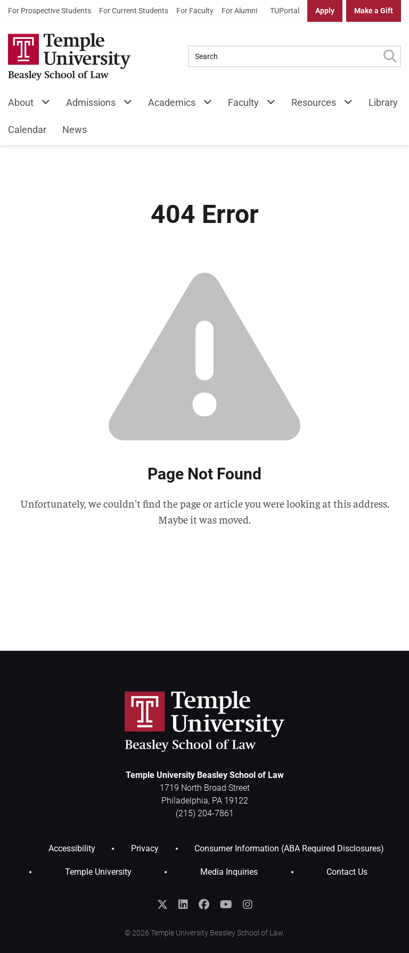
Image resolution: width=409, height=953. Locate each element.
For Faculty (195, 10)
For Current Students (133, 10)
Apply (324, 10)
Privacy (145, 848)
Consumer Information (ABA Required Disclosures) (289, 848)
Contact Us (346, 872)
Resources (313, 102)
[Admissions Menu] (124, 104)
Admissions (91, 102)
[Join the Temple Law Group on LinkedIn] (183, 904)
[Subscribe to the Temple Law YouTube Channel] (226, 904)
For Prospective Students (49, 10)
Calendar (27, 129)
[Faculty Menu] (267, 104)
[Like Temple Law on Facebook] (204, 904)
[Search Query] (284, 56)
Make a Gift (373, 10)
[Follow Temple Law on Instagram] (247, 904)
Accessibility (71, 848)
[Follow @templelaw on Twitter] (162, 904)
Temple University (98, 872)
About (21, 102)
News (74, 129)
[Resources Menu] (344, 104)
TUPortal (284, 10)
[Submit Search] (389, 56)
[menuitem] (49, 11)
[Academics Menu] (203, 104)
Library (383, 102)
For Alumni (239, 10)
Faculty (243, 102)
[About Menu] (42, 104)
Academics (171, 102)
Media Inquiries (229, 872)
